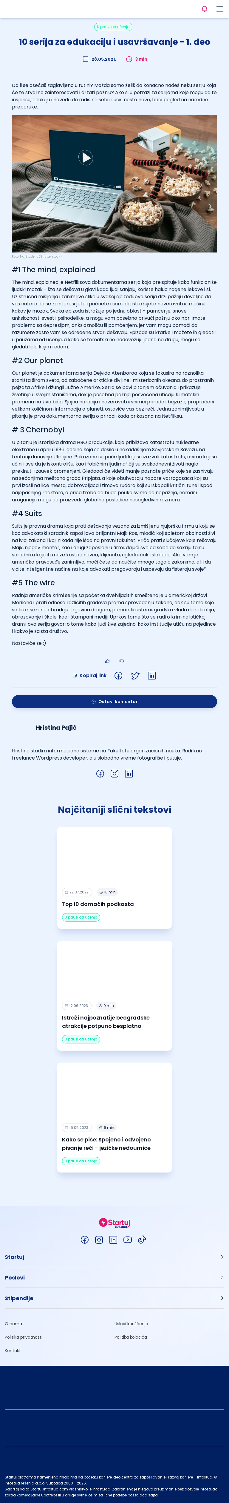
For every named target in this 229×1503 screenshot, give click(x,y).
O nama (13, 1324)
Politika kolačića (130, 1337)
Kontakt (13, 1351)
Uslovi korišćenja (131, 1324)
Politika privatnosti (23, 1337)
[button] (114, 1257)
